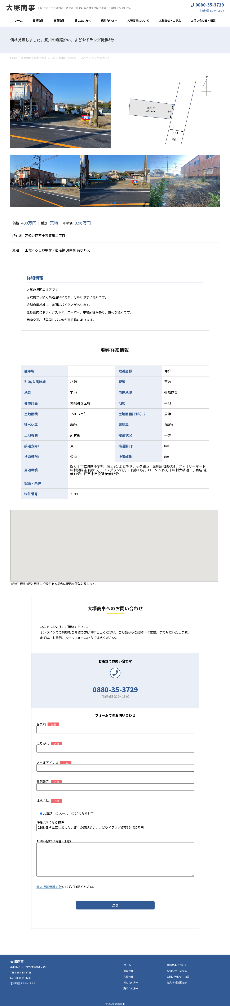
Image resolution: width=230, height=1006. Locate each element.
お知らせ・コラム (170, 20)
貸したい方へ (83, 20)
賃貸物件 (38, 20)
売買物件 (59, 20)
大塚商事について (138, 20)
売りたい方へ (109, 20)
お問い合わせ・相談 (203, 20)
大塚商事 (21, 7)
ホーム (18, 20)
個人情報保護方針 (49, 886)
